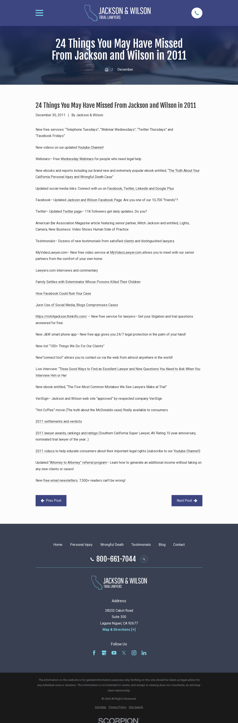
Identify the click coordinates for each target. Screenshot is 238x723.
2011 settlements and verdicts (59, 421)
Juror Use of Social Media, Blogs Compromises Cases (77, 305)
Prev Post (51, 500)
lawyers (168, 241)
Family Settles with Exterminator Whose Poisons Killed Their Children (88, 282)
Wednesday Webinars (77, 159)
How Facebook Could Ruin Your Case (63, 293)
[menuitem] (100, 707)
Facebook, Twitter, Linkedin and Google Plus (140, 188)
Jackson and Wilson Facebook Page (94, 200)
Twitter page (72, 211)
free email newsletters (60, 480)
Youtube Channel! (91, 147)
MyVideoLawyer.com (126, 252)
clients (129, 241)
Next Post (187, 500)
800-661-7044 (116, 559)
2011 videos (45, 451)
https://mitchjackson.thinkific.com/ (61, 316)
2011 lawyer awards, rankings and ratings (67, 433)
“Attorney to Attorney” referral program (78, 462)
